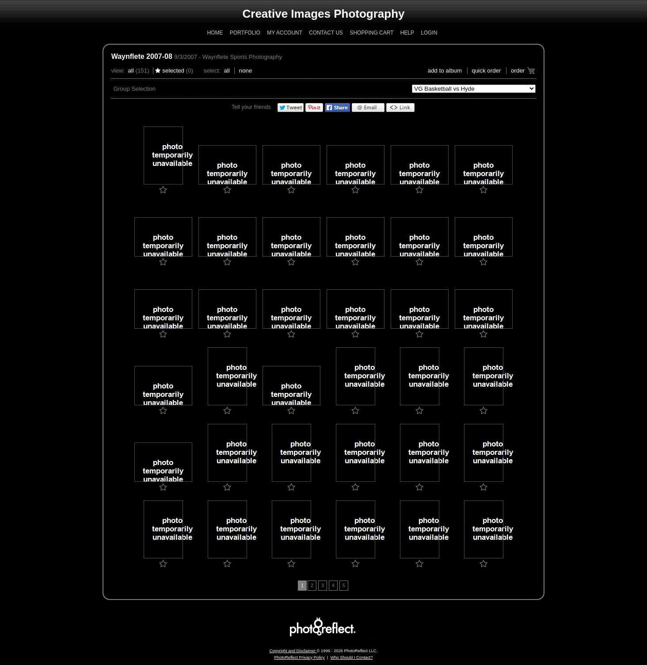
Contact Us (326, 33)
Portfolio (245, 33)
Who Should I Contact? (351, 657)
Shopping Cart (371, 33)
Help (407, 33)
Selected (173, 70)
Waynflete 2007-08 (141, 56)
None (245, 70)
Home (215, 33)
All (130, 70)
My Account (284, 33)
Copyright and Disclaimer (293, 651)
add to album (445, 70)
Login (429, 33)
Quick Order (486, 70)
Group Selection (135, 88)
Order (518, 70)
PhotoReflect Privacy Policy (299, 657)
